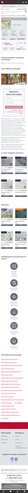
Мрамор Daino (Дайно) (7, 375)
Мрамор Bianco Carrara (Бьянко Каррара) (11, 365)
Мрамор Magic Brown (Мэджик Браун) (11, 384)
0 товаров (24, 9)
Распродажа (4, 439)
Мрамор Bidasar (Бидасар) (8, 368)
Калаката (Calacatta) (6, 402)
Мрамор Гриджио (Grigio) (7, 396)
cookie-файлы (17, 485)
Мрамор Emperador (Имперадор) (9, 381)
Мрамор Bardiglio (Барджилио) (9, 362)
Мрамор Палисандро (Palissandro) (10, 412)
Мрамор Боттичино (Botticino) (8, 393)
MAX (11, 460)
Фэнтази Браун (5, 418)
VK (16, 460)
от (19, 43)
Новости (17, 436)
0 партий (19, 9)
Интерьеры (4, 436)
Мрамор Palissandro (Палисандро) (10, 387)
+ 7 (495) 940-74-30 (14, 478)
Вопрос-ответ (19, 443)
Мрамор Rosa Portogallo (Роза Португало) (11, 390)
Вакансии (3, 443)
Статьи (17, 439)
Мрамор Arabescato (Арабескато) (9, 359)
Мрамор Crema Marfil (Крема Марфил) (11, 371)
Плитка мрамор (18, 402)
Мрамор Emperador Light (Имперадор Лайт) (12, 378)
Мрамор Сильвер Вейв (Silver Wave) (10, 415)
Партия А (7, 43)
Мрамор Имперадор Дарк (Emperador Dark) (12, 399)
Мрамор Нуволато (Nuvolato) (8, 409)
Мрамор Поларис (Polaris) (7, 406)
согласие (19, 110)
